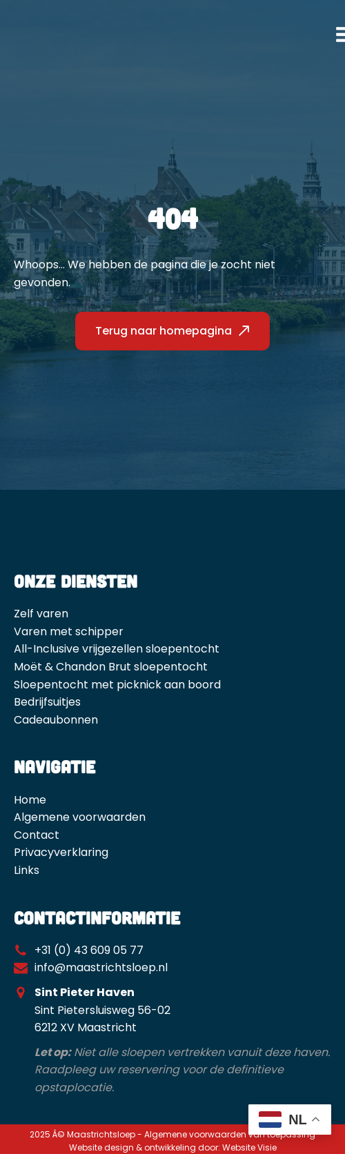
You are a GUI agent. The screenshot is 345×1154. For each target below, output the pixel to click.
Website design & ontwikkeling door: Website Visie (173, 1147)
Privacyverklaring (61, 852)
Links (26, 870)
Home (30, 800)
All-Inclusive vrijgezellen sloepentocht (116, 649)
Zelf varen (41, 613)
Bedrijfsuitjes (47, 702)
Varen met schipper (69, 631)
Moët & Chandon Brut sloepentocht (111, 667)
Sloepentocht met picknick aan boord (117, 685)
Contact (36, 835)
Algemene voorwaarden (80, 817)
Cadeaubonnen (56, 720)
